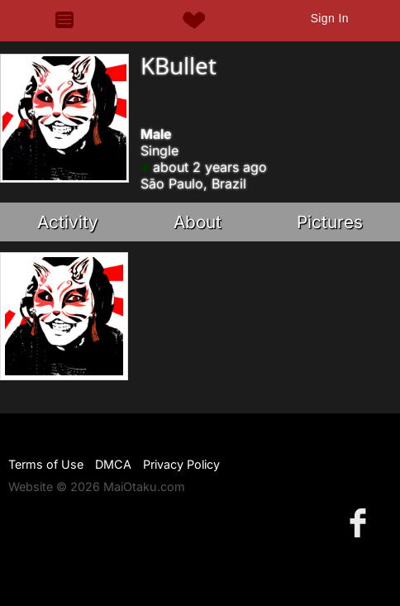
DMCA (113, 464)
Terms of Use (45, 464)
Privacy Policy (181, 464)
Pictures (330, 222)
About (197, 222)
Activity (67, 222)
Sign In (330, 18)
